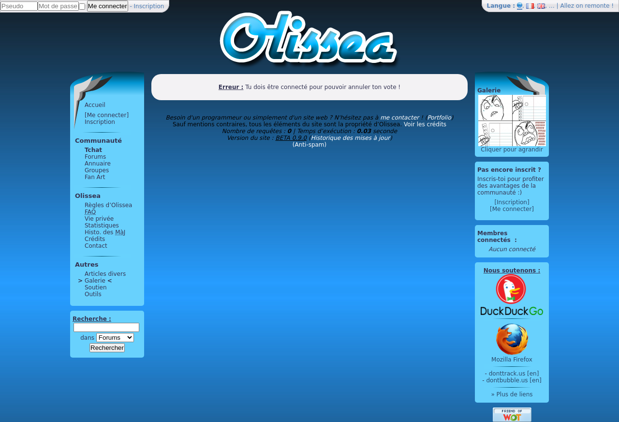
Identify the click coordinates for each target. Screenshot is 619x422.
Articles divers (105, 274)
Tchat (93, 150)
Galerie (95, 280)
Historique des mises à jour (350, 138)
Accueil (95, 105)
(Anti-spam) (309, 144)
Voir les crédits (425, 124)
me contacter (399, 117)
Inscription (149, 6)
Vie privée (99, 218)
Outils (93, 294)
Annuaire (98, 163)
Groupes (97, 170)
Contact (96, 245)
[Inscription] (511, 202)
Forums (95, 156)
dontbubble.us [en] (513, 380)
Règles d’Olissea (108, 205)
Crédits (95, 239)
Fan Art (95, 177)
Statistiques (102, 225)
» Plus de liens (511, 394)
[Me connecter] (107, 115)
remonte (597, 5)
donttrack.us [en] (514, 373)
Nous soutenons (510, 270)
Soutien (96, 287)
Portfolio (439, 117)
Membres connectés (495, 236)
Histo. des (105, 232)
